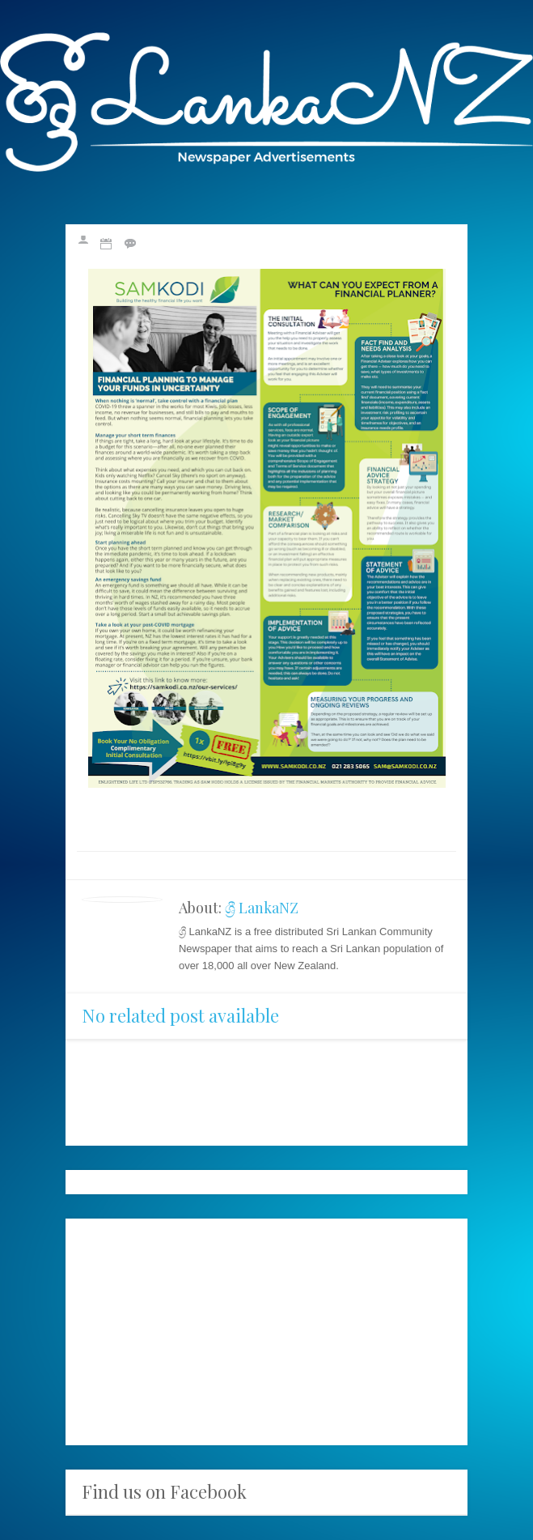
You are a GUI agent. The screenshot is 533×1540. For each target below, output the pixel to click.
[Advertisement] (266, 1332)
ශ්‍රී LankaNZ (261, 907)
